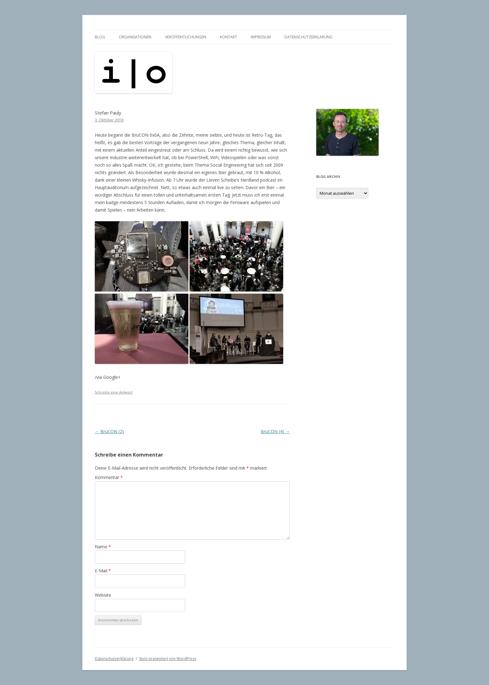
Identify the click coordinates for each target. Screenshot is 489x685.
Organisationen (135, 37)
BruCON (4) (275, 431)
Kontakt (228, 37)
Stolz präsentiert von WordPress (167, 658)
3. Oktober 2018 (109, 120)
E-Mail (103, 571)
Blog (100, 37)
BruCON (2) (109, 431)
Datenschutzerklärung (308, 37)
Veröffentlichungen (185, 37)
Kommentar (109, 477)
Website (103, 595)
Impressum (261, 37)
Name (103, 547)
